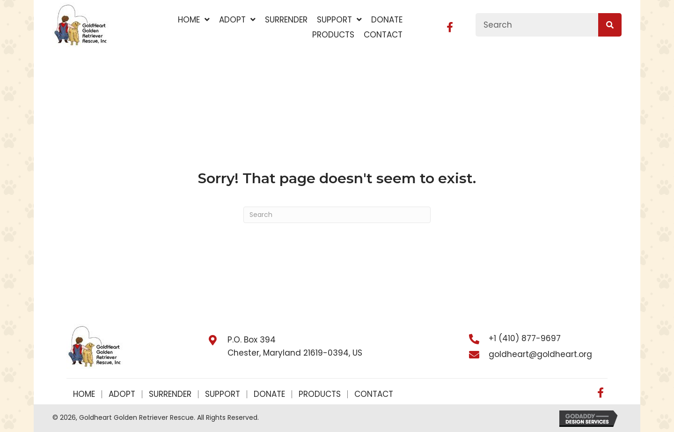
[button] (450, 27)
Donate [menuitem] (269, 394)
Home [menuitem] (84, 394)
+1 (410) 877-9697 (525, 338)
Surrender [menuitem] (170, 394)
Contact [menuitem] (373, 394)
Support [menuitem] (222, 394)
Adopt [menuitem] (122, 394)
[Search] (337, 215)
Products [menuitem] (320, 394)
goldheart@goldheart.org (540, 354)
